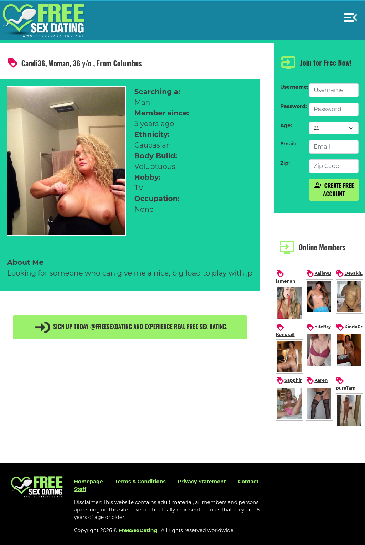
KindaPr (349, 327)
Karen (317, 380)
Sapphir (289, 380)
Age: (286, 125)
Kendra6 (285, 330)
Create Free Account (334, 189)
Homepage (88, 481)
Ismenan (285, 276)
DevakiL (349, 273)
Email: (288, 143)
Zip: (285, 163)
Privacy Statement (202, 481)
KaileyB (318, 273)
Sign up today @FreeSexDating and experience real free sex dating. (130, 327)
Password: (292, 106)
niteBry (318, 327)
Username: (292, 87)
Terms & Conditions (140, 481)
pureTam (345, 383)
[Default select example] (334, 128)
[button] (351, 14)
